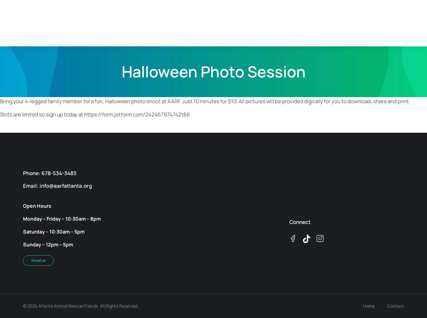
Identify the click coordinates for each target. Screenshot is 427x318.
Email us (38, 260)
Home (369, 306)
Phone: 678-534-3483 (49, 173)
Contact (395, 306)
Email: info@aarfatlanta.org (57, 185)
